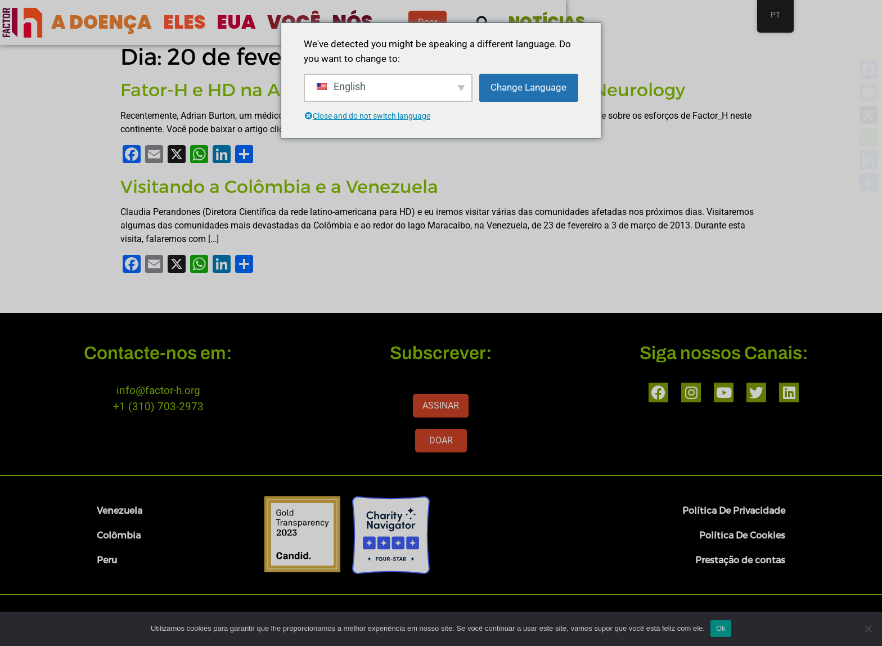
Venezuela (119, 510)
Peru (107, 559)
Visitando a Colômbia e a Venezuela (279, 185)
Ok (721, 628)
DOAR (441, 440)
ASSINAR (440, 405)
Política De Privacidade (733, 510)
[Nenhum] (868, 628)
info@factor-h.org (158, 390)
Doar (605, 22)
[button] (668, 22)
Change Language (528, 87)
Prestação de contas (740, 559)
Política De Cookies (742, 535)
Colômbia (119, 535)
